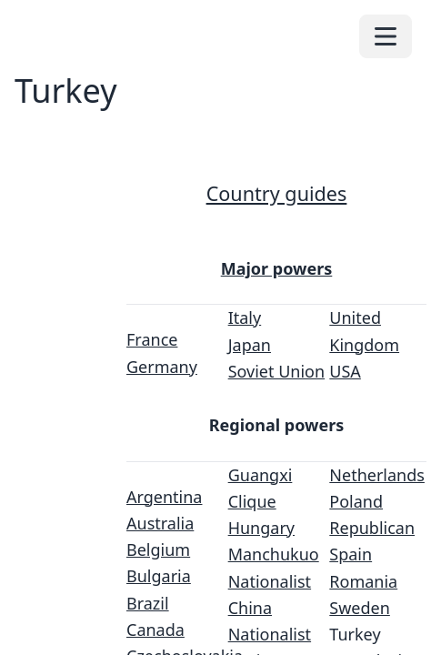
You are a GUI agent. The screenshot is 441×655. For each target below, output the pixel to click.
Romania (363, 581)
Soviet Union (276, 371)
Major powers (277, 268)
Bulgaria (158, 576)
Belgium (158, 549)
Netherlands (377, 475)
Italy (245, 317)
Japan (249, 345)
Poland (356, 501)
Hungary (261, 528)
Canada (155, 629)
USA (345, 371)
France (151, 339)
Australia (160, 523)
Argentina (164, 497)
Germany (161, 367)
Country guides (276, 193)
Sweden (359, 608)
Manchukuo (273, 554)
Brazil (147, 603)
